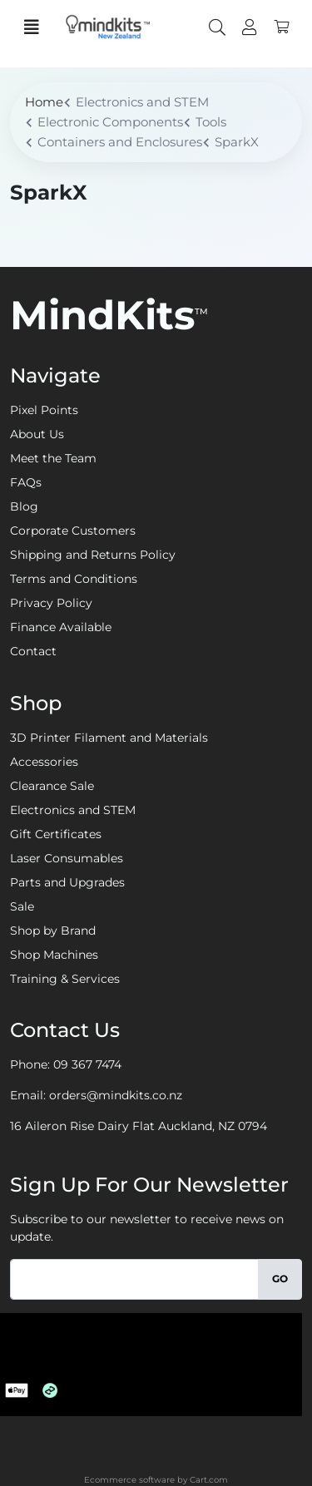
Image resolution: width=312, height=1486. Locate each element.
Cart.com (209, 1479)
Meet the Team (53, 458)
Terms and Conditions (73, 578)
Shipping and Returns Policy (93, 554)
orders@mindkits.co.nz (115, 1095)
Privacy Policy (51, 602)
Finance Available (60, 627)
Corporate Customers (73, 530)
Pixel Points (44, 409)
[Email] (134, 1279)
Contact (33, 651)
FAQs (26, 482)
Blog (24, 506)
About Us (37, 434)
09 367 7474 (87, 1064)
